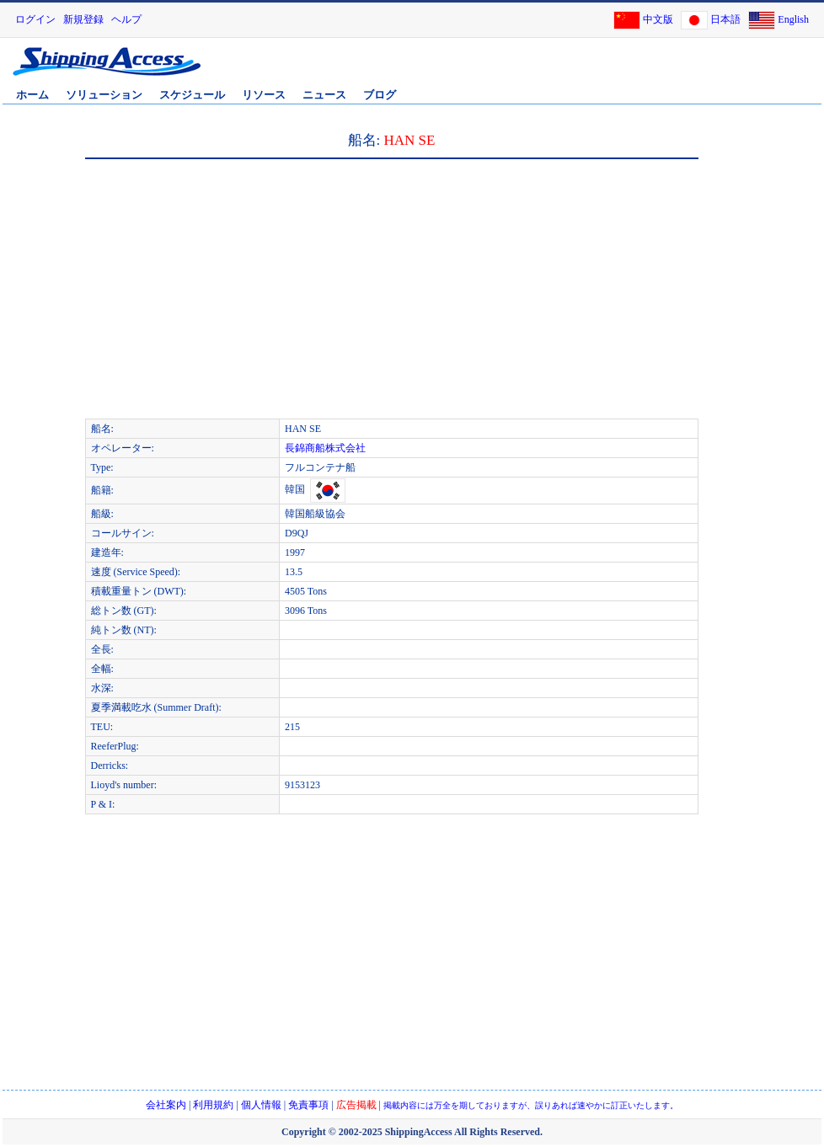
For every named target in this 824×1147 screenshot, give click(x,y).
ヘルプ (126, 19)
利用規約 (213, 1105)
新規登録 (83, 19)
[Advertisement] (256, 296)
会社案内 (166, 1105)
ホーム (32, 94)
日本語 (725, 19)
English (793, 19)
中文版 (658, 19)
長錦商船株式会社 (325, 448)
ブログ (379, 94)
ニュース (324, 94)
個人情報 (261, 1105)
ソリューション (104, 94)
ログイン (35, 19)
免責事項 (308, 1105)
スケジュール (192, 94)
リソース (264, 94)
